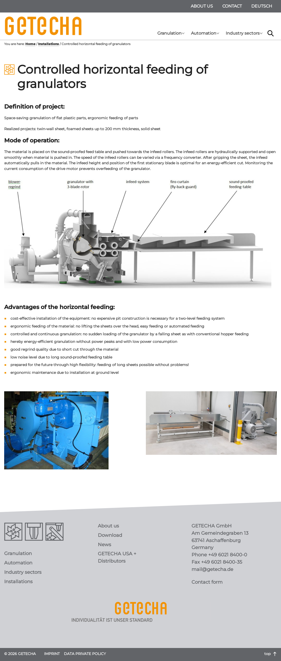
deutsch (261, 6)
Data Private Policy (85, 653)
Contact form (207, 582)
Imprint (52, 653)
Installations (18, 581)
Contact (232, 6)
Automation (203, 33)
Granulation (169, 33)
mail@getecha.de (212, 569)
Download (110, 535)
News (104, 544)
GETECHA (43, 26)
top (270, 653)
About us (202, 6)
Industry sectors (243, 33)
